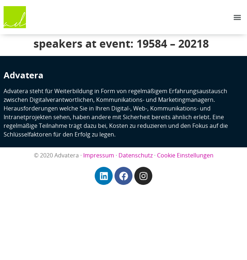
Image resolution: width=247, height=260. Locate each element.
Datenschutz (135, 155)
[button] (237, 17)
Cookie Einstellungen (185, 155)
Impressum (98, 155)
